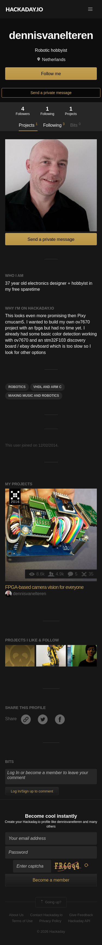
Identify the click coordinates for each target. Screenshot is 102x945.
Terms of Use (22, 921)
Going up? (50, 902)
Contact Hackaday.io (46, 915)
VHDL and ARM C (47, 387)
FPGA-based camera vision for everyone (44, 587)
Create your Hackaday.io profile (27, 822)
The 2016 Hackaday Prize (15, 497)
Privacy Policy (50, 921)
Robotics (17, 387)
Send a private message (51, 92)
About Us (16, 915)
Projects (28, 125)
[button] (90, 9)
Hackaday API (79, 921)
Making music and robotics (33, 396)
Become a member (51, 880)
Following (54, 125)
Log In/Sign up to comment (32, 791)
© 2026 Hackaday (51, 931)
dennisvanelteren (25, 593)
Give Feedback (81, 915)
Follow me (51, 73)
